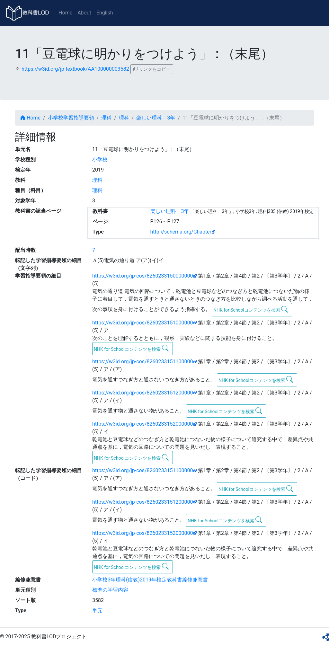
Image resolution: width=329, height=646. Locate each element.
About (84, 13)
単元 (97, 610)
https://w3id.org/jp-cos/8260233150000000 (142, 276)
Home (65, 13)
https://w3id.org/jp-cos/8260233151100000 (142, 361)
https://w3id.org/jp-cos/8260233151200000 (142, 393)
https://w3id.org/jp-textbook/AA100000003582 (75, 69)
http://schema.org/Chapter (181, 232)
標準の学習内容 (110, 590)
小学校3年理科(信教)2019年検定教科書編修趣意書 (150, 580)
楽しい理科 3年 (155, 118)
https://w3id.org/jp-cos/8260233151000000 (142, 323)
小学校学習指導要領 (71, 118)
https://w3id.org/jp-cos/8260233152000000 (142, 424)
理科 (106, 118)
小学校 (100, 159)
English (104, 13)
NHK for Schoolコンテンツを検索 (250, 309)
